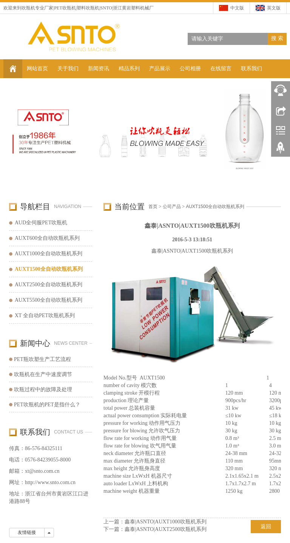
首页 (152, 206)
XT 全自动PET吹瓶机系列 (45, 315)
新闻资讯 (98, 68)
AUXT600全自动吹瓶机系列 (47, 238)
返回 (266, 526)
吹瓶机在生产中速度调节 (43, 374)
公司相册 (190, 68)
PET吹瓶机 (65, 8)
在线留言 (220, 68)
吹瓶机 (28, 8)
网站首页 (37, 68)
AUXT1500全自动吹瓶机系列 (215, 206)
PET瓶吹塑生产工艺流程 (42, 359)
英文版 (274, 8)
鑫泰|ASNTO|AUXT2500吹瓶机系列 (166, 529)
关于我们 (68, 68)
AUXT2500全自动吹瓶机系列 (48, 284)
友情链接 (26, 532)
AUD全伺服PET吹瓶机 (41, 222)
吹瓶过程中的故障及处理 (43, 389)
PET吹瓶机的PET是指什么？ (47, 404)
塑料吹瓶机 (88, 8)
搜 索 (277, 38)
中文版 (237, 8)
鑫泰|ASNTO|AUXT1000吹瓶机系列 (166, 521)
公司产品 (172, 206)
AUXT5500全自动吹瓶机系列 (48, 300)
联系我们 (251, 68)
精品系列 (129, 68)
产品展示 (159, 68)
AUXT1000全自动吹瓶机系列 (48, 253)
